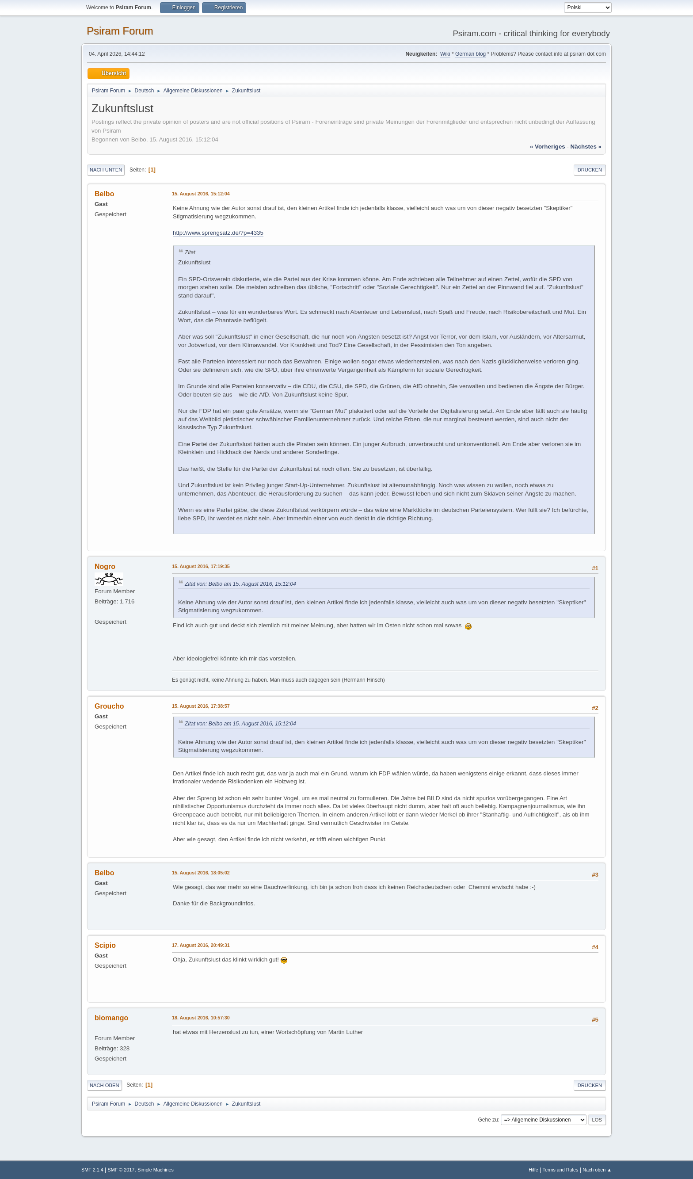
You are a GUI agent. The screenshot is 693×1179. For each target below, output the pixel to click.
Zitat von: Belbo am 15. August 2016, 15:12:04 (240, 584)
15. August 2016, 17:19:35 (201, 566)
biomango (111, 1018)
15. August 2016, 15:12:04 (201, 193)
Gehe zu (488, 1120)
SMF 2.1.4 (92, 1169)
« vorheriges (547, 146)
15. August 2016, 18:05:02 (201, 872)
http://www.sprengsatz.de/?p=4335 (218, 232)
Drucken (590, 169)
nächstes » (586, 146)
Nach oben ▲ (597, 1169)
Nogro (105, 566)
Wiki (445, 54)
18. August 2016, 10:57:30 (201, 1017)
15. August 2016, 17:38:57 (201, 706)
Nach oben (104, 1085)
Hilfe (533, 1169)
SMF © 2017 (121, 1169)
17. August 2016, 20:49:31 (201, 945)
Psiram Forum (120, 31)
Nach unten (106, 169)
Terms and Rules (561, 1169)
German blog (470, 54)
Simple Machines (155, 1169)
